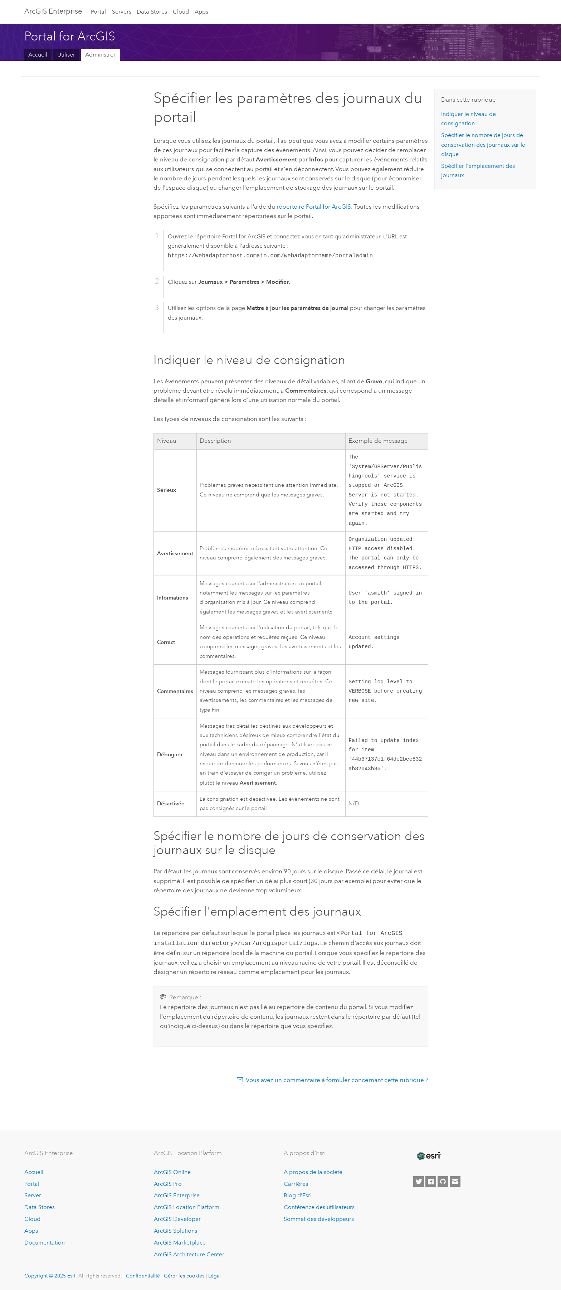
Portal (98, 11)
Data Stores (152, 11)
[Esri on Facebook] (430, 1181)
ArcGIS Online (172, 1172)
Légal (214, 1276)
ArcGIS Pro (168, 1183)
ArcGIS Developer (177, 1219)
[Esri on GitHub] (443, 1181)
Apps (201, 11)
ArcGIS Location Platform (186, 1207)
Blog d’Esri (298, 1195)
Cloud (181, 11)
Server (32, 1195)
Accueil (37, 54)
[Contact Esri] (455, 1181)
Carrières (296, 1183)
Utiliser (66, 54)
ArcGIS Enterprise (53, 11)
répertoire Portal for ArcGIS (314, 206)
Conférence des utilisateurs (319, 1207)
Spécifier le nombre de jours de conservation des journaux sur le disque (483, 144)
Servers (121, 11)
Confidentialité (143, 1276)
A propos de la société (313, 1172)
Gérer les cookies (184, 1276)
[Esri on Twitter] (418, 1181)
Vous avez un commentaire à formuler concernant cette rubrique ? (337, 1087)
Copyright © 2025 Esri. (50, 1276)
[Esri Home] (428, 1156)
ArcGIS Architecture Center (189, 1254)
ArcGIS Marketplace (180, 1242)
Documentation (44, 1242)
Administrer (100, 54)
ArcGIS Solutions (175, 1230)
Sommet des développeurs (319, 1219)
